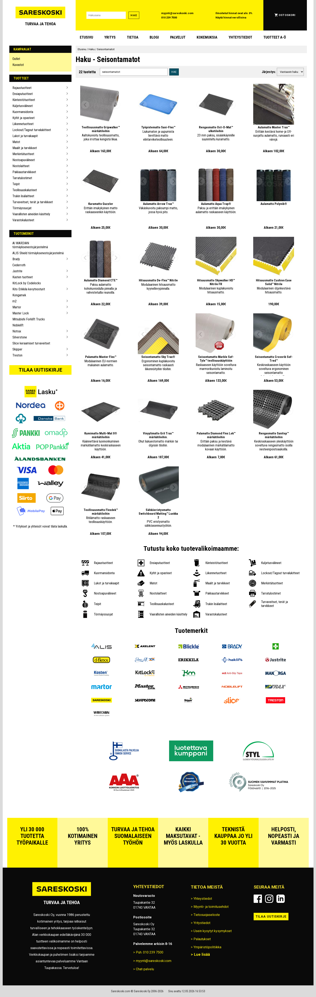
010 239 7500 (169, 17)
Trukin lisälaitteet (23, 196)
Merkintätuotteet (23, 154)
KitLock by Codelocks (26, 283)
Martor (16, 307)
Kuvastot (18, 65)
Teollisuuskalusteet (24, 190)
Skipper (17, 349)
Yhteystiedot (240, 37)
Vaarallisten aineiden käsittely (31, 214)
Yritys (110, 37)
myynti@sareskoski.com (177, 13)
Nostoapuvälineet (23, 160)
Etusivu (86, 37)
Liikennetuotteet (23, 124)
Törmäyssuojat (21, 208)
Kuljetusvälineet (22, 106)
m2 (14, 301)
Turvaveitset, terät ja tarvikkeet (32, 202)
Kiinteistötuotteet (23, 100)
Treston (17, 355)
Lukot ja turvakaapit (25, 136)
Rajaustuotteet (21, 88)
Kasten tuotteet (22, 277)
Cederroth (18, 265)
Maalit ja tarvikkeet (24, 148)
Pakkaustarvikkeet (24, 172)
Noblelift (17, 325)
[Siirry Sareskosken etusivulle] (40, 15)
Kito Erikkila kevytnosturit (28, 289)
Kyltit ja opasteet (23, 118)
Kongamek (19, 295)
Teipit (16, 184)
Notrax (16, 331)
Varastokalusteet (23, 220)
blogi (154, 37)
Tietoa (132, 37)
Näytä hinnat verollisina (231, 17)
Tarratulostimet (22, 178)
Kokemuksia (207, 37)
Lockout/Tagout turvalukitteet (31, 130)
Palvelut (177, 37)
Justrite (17, 271)
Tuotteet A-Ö (274, 37)
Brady (16, 259)
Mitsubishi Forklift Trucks (28, 319)
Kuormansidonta (22, 112)
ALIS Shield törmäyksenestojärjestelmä (38, 253)
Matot (16, 142)
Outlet (16, 59)
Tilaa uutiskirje (40, 370)
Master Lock (20, 313)
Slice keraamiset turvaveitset (31, 343)
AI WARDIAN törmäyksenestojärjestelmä (30, 245)
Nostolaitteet (20, 166)
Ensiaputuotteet (22, 94)
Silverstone (19, 337)
